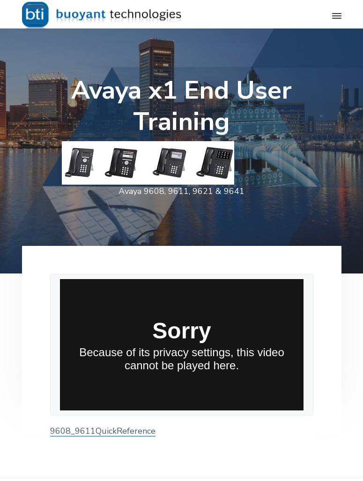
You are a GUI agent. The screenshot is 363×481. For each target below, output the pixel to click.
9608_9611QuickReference (103, 431)
